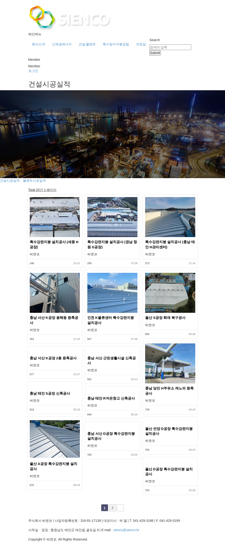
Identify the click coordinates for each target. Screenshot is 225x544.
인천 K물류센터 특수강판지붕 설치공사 (110, 320)
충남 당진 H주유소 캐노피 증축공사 (169, 390)
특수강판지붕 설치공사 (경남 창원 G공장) (112, 244)
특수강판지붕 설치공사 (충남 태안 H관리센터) (170, 244)
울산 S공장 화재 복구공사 (165, 318)
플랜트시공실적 (34, 180)
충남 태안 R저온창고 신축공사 (111, 398)
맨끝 (120, 507)
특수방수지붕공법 (116, 44)
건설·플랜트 (87, 44)
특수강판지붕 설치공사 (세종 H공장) (54, 244)
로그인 (33, 71)
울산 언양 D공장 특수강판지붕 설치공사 (169, 431)
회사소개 (38, 44)
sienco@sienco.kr (126, 530)
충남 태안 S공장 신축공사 (50, 393)
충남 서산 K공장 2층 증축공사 (53, 358)
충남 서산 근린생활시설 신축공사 (111, 360)
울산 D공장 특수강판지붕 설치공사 (169, 471)
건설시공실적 (10, 180)
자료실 (141, 44)
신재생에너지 (62, 44)
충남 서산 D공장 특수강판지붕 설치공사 (111, 436)
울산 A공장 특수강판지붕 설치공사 (53, 466)
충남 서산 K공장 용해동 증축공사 (54, 320)
